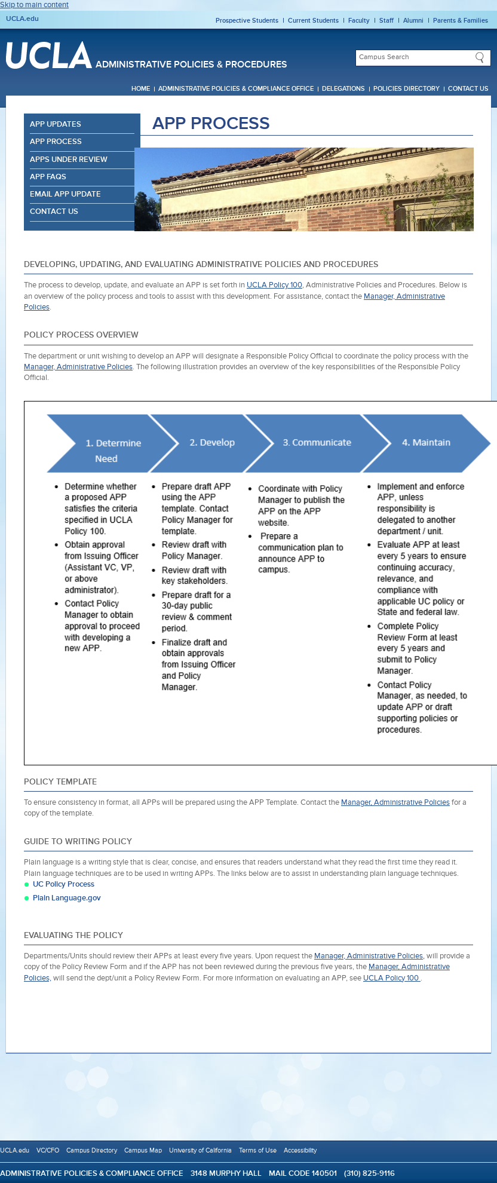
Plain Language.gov (67, 898)
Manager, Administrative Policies (78, 367)
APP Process (56, 142)
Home (140, 89)
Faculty (359, 20)
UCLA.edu (22, 19)
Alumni (413, 20)
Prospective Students (247, 20)
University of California (200, 1150)
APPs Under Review (69, 160)
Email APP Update (65, 194)
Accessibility (300, 1150)
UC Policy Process (63, 884)
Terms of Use (258, 1150)
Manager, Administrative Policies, (369, 956)
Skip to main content (34, 5)
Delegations (343, 89)
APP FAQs (48, 177)
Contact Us (468, 89)
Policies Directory (406, 89)
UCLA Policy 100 (274, 285)
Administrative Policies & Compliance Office (236, 89)
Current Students (313, 20)
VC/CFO (47, 1150)
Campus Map (143, 1150)
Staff (386, 20)
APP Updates (55, 124)
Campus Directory (91, 1150)
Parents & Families (460, 20)
